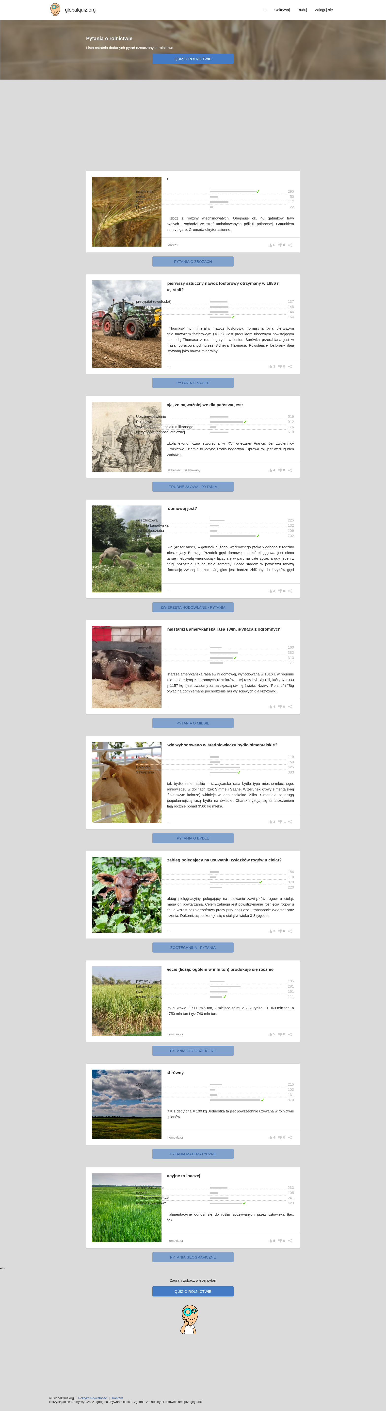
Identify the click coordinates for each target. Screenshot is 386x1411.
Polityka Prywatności (93, 1398)
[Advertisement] (193, 121)
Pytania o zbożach (193, 267)
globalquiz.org (80, 10)
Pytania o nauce (193, 394)
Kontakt (117, 1398)
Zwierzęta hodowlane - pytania (193, 624)
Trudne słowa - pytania (193, 498)
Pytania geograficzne (193, 1104)
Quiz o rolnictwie (193, 59)
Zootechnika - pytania (193, 1000)
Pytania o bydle (193, 878)
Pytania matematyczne (193, 1208)
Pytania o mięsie (193, 751)
